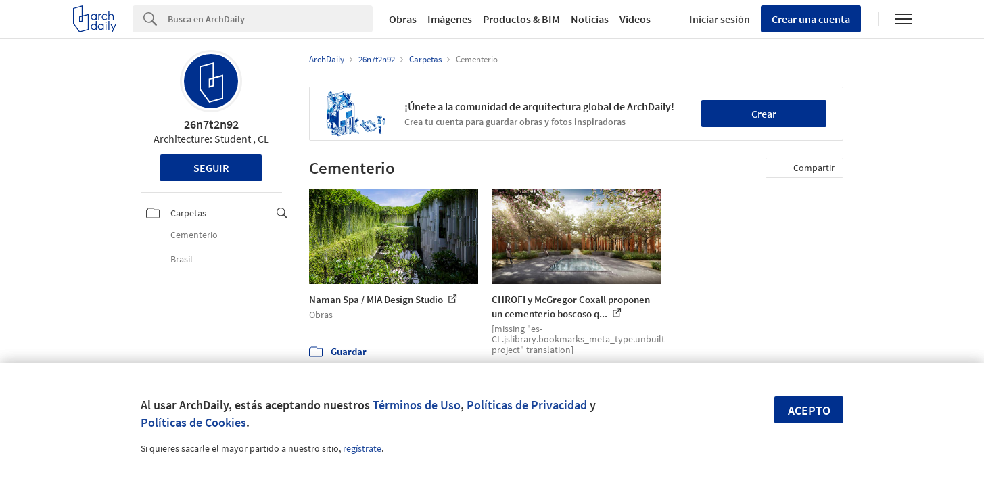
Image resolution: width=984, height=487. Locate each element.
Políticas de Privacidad (527, 405)
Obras (403, 19)
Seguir (211, 168)
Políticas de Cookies (193, 422)
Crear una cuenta (811, 19)
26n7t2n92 (211, 124)
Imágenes (449, 19)
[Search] (270, 18)
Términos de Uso (417, 405)
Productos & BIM (521, 19)
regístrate (362, 448)
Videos (635, 19)
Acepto (809, 410)
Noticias (590, 19)
